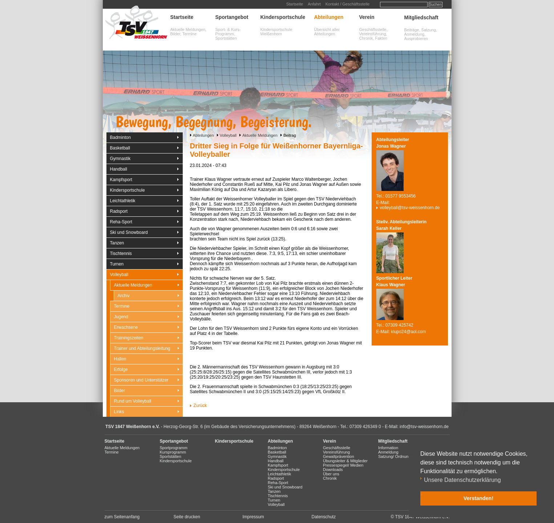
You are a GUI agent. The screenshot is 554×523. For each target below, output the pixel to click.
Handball (118, 169)
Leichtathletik (123, 200)
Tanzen (117, 242)
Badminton (120, 137)
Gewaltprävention (338, 456)
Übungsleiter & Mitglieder (345, 461)
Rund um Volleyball (132, 401)
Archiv (124, 295)
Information (388, 448)
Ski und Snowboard (129, 232)
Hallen (120, 359)
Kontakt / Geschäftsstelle (347, 4)
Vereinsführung (336, 452)
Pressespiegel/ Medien (343, 465)
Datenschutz (324, 516)
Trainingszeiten (128, 337)
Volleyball (228, 135)
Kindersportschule (283, 17)
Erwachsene (126, 327)
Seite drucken (187, 516)
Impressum (253, 516)
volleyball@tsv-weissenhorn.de (410, 207)
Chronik (330, 478)
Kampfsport (121, 179)
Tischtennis (121, 253)
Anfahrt (314, 4)
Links (119, 411)
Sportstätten (170, 456)
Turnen (117, 264)
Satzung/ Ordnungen (396, 456)
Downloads (333, 469)
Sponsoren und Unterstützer (141, 380)
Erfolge (121, 369)
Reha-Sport (121, 221)
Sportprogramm (173, 448)
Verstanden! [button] (478, 498)
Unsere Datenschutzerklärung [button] (462, 480)
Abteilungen (329, 17)
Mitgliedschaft (421, 17)
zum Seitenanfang (122, 516)
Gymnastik (120, 158)
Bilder (119, 390)
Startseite (294, 4)
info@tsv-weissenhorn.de (424, 426)
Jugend (121, 316)
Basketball (120, 148)
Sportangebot (231, 17)
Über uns (331, 474)
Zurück (200, 405)
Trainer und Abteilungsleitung (142, 348)
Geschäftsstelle (336, 448)
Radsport (119, 211)
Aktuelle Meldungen (260, 135)
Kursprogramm (173, 452)
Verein (367, 17)
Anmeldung (388, 452)
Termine (122, 306)
